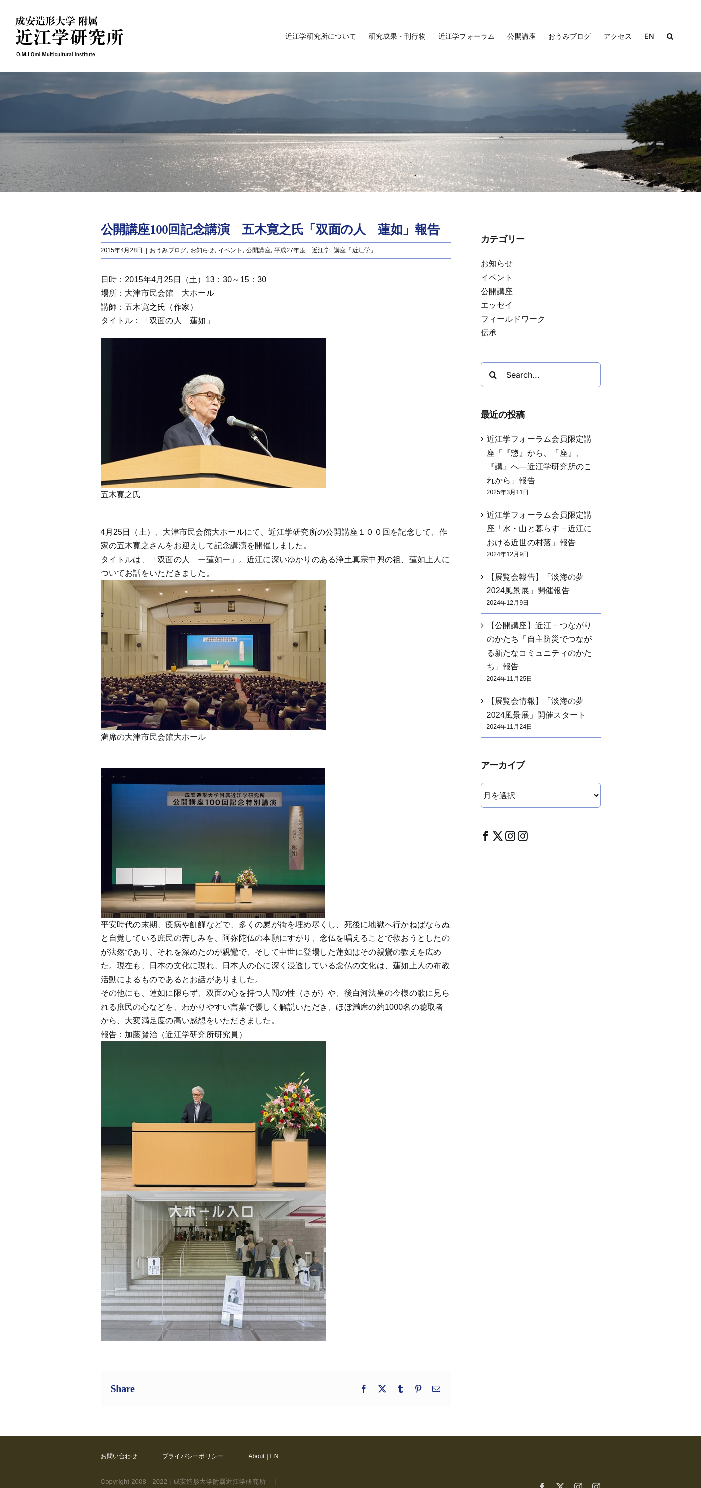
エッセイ (497, 305)
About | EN (263, 1456)
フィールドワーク (513, 319)
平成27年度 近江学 (302, 250)
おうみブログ (168, 250)
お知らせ (202, 250)
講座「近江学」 (355, 250)
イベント (230, 250)
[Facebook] (486, 836)
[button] (670, 36)
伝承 (489, 332)
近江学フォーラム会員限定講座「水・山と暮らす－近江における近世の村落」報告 (539, 529)
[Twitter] (498, 836)
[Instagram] (510, 836)
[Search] (493, 374)
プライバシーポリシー (192, 1456)
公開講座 (258, 250)
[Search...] (541, 374)
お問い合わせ (119, 1456)
